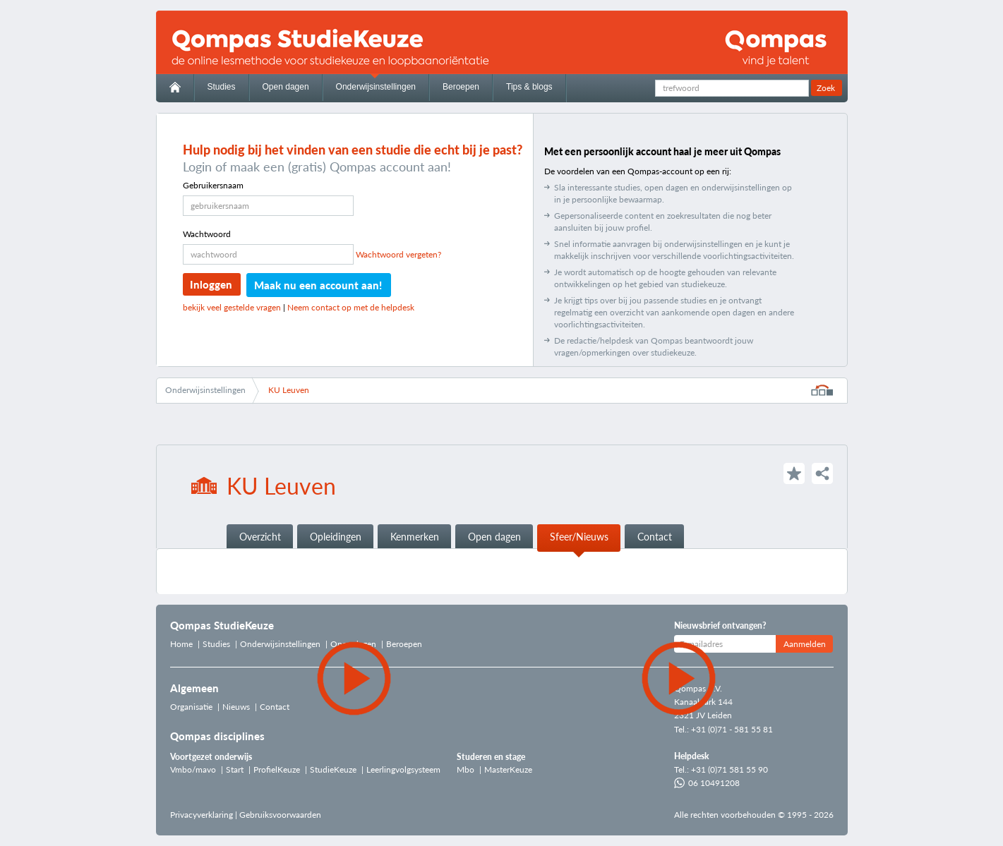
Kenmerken (414, 537)
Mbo (465, 769)
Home (181, 644)
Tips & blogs (529, 87)
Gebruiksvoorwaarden (280, 814)
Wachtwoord (207, 234)
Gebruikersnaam (213, 185)
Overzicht (260, 537)
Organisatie (191, 706)
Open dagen (286, 87)
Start (235, 769)
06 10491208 (707, 783)
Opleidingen (335, 537)
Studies (222, 87)
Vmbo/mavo (193, 769)
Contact (654, 537)
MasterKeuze (508, 769)
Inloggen (211, 284)
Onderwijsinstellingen (376, 87)
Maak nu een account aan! (318, 285)
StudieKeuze (333, 769)
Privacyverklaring (201, 814)
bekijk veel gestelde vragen (232, 307)
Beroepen (461, 87)
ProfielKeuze (276, 769)
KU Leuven (288, 390)
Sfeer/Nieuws (579, 537)
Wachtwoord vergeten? (398, 254)
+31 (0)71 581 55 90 (729, 769)
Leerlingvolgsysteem (403, 769)
